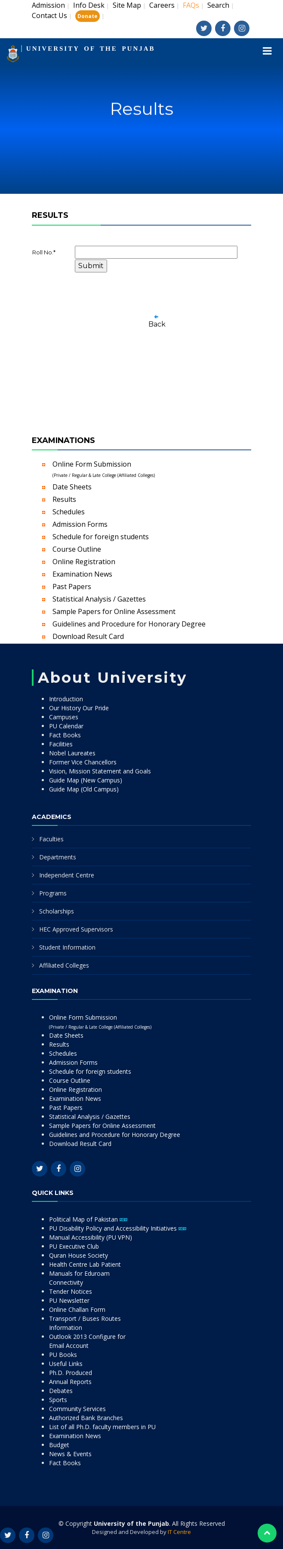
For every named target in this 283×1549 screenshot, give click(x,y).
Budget (59, 1445)
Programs (53, 893)
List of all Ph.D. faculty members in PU (102, 1427)
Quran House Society (78, 1255)
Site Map (127, 5)
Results (64, 499)
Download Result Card (88, 636)
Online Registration (83, 561)
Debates (61, 1391)
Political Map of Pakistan (88, 1219)
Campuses (63, 717)
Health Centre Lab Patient (85, 1264)
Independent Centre (66, 875)
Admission (48, 5)
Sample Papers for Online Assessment (113, 611)
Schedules (68, 511)
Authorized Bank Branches (86, 1418)
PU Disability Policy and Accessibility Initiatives (117, 1228)
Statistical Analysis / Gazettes (99, 599)
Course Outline (76, 549)
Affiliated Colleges (64, 965)
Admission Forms (80, 524)
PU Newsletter (69, 1300)
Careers (162, 5)
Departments (57, 857)
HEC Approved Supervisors (76, 929)
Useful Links (66, 1364)
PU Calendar (66, 726)
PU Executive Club (74, 1246)
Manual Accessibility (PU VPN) (90, 1237)
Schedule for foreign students (100, 536)
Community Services (77, 1409)
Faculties (51, 839)
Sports (58, 1400)
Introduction (66, 699)
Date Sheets (72, 487)
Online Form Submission (103, 468)
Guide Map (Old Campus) (84, 789)
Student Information (67, 947)
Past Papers (71, 586)
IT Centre (179, 1532)
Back (157, 324)
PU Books (63, 1354)
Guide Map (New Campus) (85, 780)
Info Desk (89, 5)
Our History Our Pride (79, 708)
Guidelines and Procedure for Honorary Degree (129, 624)
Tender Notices (70, 1291)
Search (218, 5)
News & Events (70, 1454)
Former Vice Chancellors (83, 762)
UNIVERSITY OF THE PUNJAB (90, 48)
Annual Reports (70, 1382)
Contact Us (49, 15)
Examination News (82, 574)
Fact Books (65, 735)
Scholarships (56, 911)
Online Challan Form (77, 1309)
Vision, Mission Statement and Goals (100, 771)
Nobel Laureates (72, 753)
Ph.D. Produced (70, 1373)
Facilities (61, 744)
